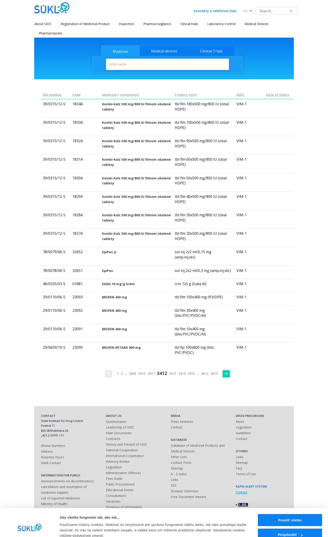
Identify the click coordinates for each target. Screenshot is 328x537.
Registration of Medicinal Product (85, 24)
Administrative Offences (123, 472)
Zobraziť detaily (73, 524)
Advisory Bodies (118, 461)
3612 (204, 373)
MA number (52, 95)
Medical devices (164, 51)
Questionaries (116, 421)
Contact (176, 427)
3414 (182, 373)
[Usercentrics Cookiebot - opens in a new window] (29, 528)
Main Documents (118, 433)
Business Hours (52, 457)
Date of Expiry (277, 95)
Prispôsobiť (290, 510)
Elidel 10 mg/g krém (118, 284)
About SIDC (42, 24)
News (240, 421)
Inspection (126, 24)
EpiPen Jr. (109, 252)
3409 (132, 373)
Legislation (114, 467)
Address (47, 451)
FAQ (239, 468)
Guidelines (243, 433)
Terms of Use (246, 474)
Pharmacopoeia (50, 33)
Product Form (186, 95)
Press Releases (182, 421)
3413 (172, 373)
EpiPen (107, 270)
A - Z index (179, 474)
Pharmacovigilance (157, 24)
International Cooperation (125, 455)
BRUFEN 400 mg (114, 297)
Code (76, 95)
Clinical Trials (211, 51)
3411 (151, 373)
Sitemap (177, 468)
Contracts (113, 438)
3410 (142, 373)
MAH (240, 95)
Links (174, 479)
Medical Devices (256, 24)
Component (129, 95)
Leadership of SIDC (120, 427)
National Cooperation (122, 450)
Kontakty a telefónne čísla (215, 11)
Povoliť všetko (290, 496)
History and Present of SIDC (126, 444)
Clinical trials (189, 24)
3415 (191, 373)
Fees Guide (114, 478)
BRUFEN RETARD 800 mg (121, 347)
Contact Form (181, 462)
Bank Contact (51, 463)
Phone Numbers (53, 446)
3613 (214, 373)
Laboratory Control (221, 24)
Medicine (120, 51)
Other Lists (179, 456)
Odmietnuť (290, 525)
